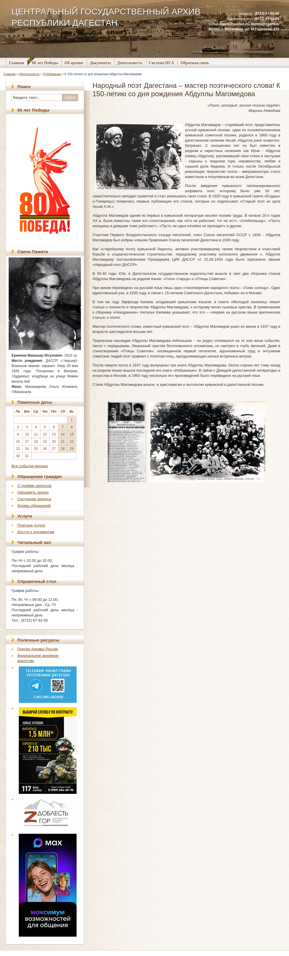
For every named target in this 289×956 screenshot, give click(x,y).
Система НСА (161, 63)
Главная (16, 63)
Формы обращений (34, 505)
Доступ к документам (35, 532)
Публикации (52, 74)
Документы (100, 63)
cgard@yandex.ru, (235, 24)
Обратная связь (194, 63)
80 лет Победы (45, 63)
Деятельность (129, 63)
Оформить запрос (33, 492)
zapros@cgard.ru (265, 24)
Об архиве (73, 63)
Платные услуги (31, 525)
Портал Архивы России (37, 649)
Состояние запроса (34, 499)
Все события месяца (30, 466)
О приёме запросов (34, 485)
